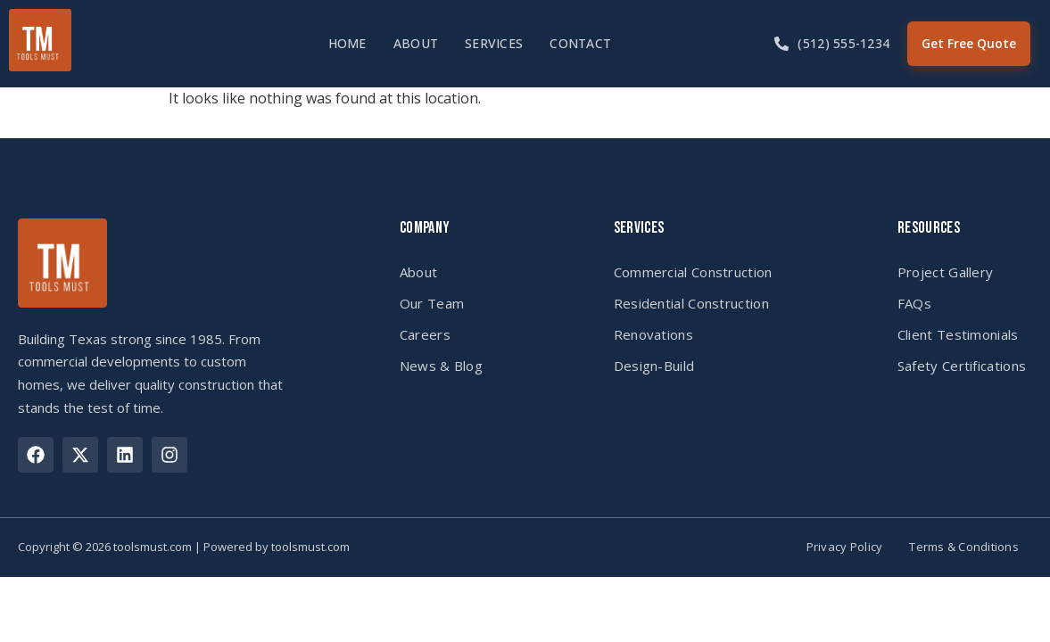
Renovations (653, 334)
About (415, 43)
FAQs (914, 303)
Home (347, 43)
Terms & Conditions (964, 547)
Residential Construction (691, 303)
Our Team (432, 303)
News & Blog (441, 365)
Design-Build (654, 365)
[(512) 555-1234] (781, 44)
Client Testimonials (958, 334)
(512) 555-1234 (843, 43)
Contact (580, 43)
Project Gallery (945, 272)
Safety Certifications (961, 365)
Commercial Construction (693, 272)
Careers (425, 334)
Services (494, 43)
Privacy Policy (844, 547)
